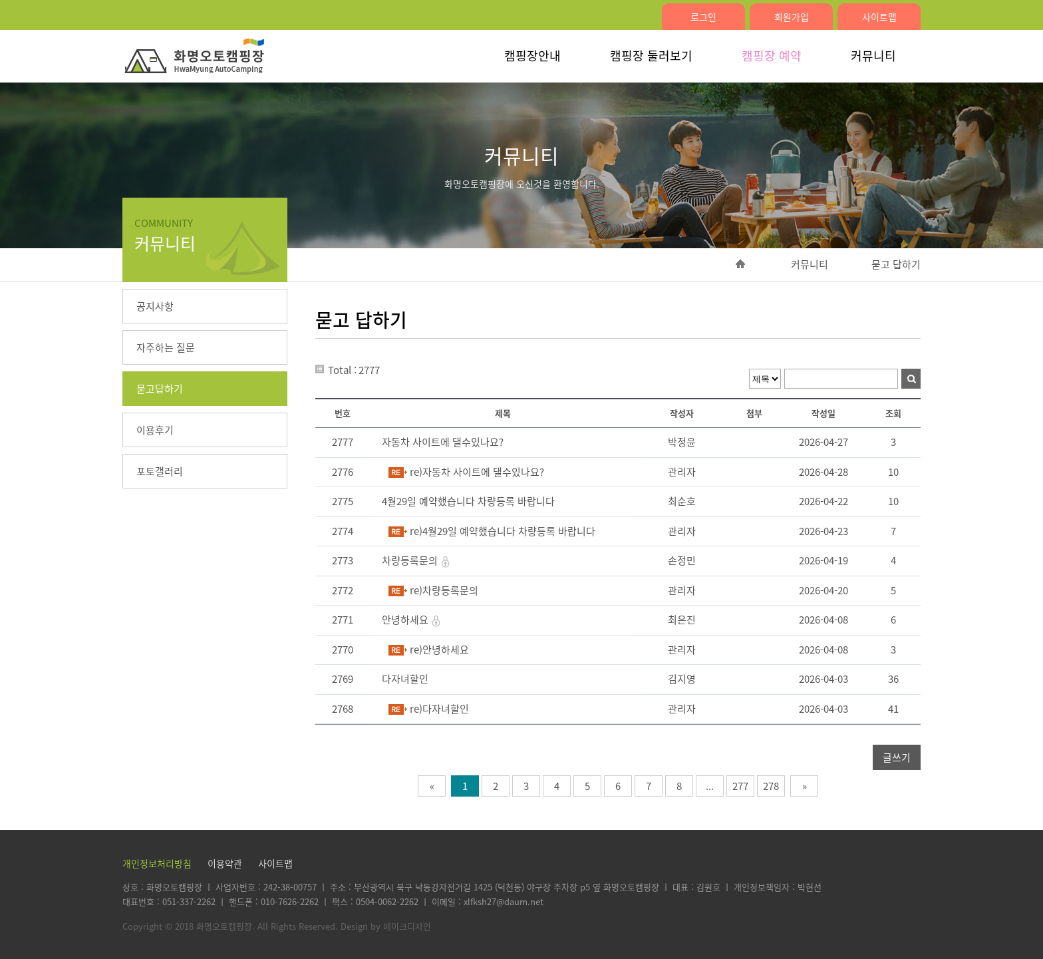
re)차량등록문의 (444, 590)
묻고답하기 (159, 388)
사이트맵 (879, 16)
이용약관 (225, 863)
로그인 (703, 16)
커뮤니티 (873, 56)
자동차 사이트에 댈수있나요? (443, 442)
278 (771, 786)
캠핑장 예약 (772, 56)
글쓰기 (897, 757)
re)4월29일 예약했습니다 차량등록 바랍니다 (502, 531)
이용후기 (155, 430)
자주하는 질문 (165, 347)
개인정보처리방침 (157, 863)
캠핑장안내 (532, 56)
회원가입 (791, 16)
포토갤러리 (159, 471)
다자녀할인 (405, 678)
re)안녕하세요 (439, 649)
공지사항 (155, 306)
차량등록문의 (411, 560)
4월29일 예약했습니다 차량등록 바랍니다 (468, 501)
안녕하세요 (406, 619)
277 (740, 786)
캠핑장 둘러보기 (651, 56)
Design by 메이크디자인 (386, 926)
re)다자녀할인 (439, 708)
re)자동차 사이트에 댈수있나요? (477, 472)
